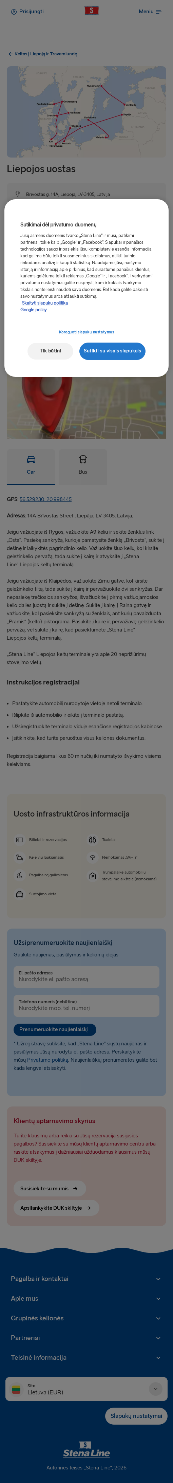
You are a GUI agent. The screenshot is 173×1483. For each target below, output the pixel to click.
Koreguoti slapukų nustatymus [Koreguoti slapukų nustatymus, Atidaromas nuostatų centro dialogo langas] (86, 332)
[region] (86, 288)
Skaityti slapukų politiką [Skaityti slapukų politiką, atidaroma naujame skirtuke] (45, 303)
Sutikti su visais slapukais (112, 351)
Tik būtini (50, 351)
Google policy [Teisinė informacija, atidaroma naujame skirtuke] (33, 310)
